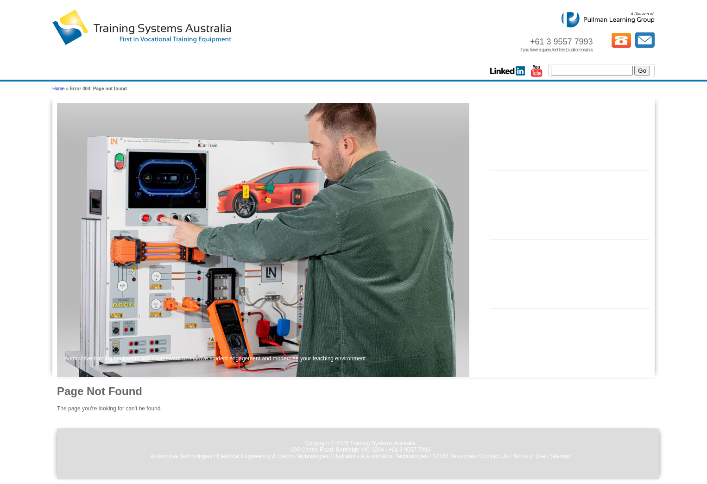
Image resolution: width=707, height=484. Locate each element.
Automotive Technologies (181, 456)
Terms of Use (528, 456)
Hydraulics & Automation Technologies (380, 456)
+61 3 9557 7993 (409, 449)
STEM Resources (454, 456)
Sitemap (560, 456)
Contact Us (494, 456)
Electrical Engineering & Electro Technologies (272, 456)
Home (58, 88)
